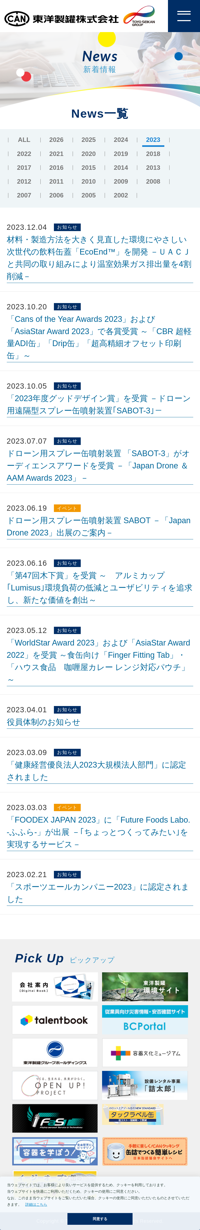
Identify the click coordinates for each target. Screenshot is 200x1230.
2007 (24, 195)
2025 (89, 139)
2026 (56, 139)
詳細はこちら (36, 1204)
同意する (100, 1219)
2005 (89, 195)
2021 (56, 153)
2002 (121, 195)
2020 (89, 153)
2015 (89, 167)
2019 (121, 153)
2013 (153, 167)
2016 (56, 167)
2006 (56, 195)
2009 (121, 181)
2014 (121, 167)
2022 (24, 153)
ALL (24, 139)
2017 (24, 167)
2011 (56, 181)
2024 (121, 139)
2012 (24, 181)
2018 (153, 153)
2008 (153, 181)
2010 (89, 181)
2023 (153, 139)
